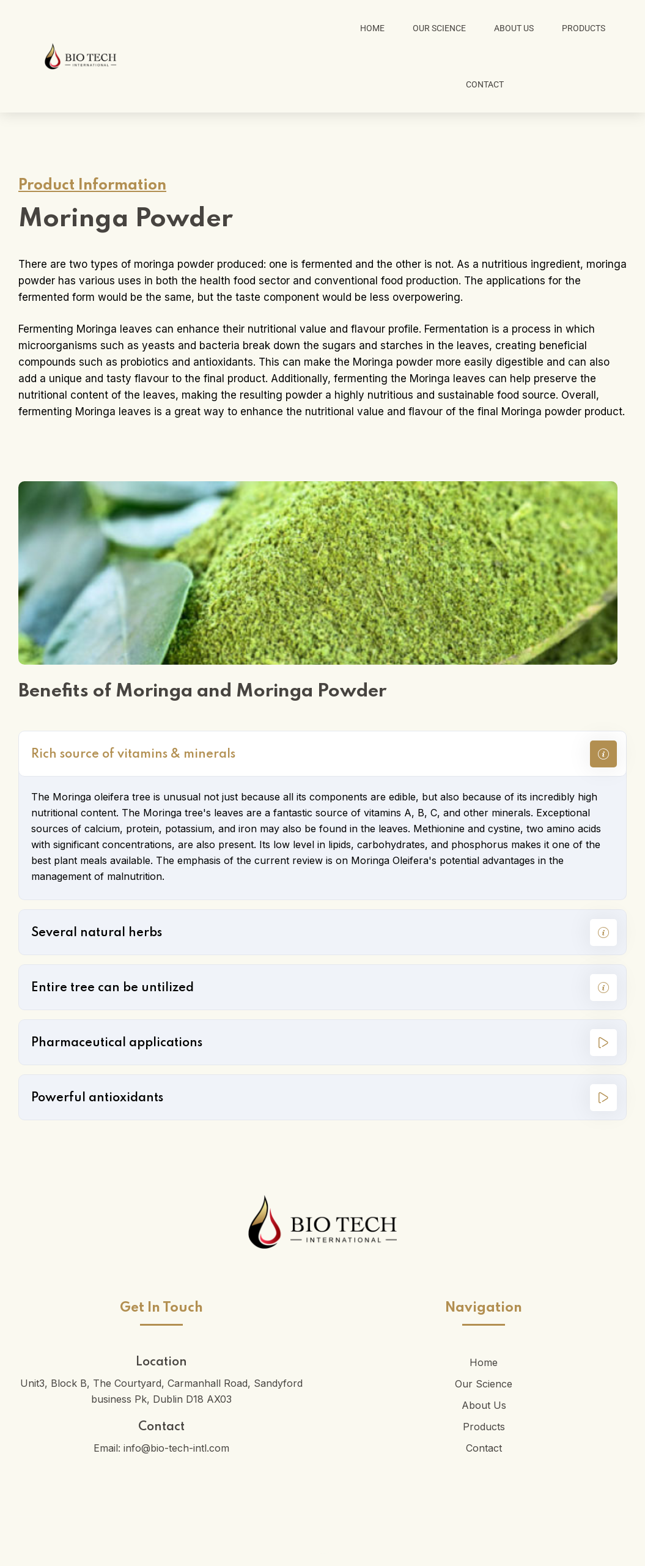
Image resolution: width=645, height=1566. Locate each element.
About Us (514, 28)
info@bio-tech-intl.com (176, 1448)
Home (372, 28)
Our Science (439, 28)
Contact (485, 84)
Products (583, 28)
